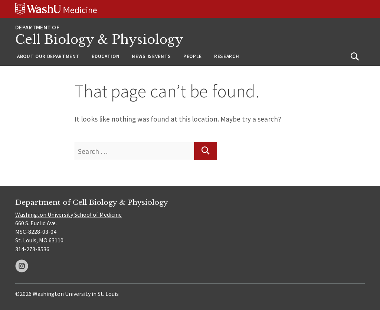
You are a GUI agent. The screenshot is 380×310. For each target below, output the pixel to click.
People (192, 56)
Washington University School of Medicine (68, 214)
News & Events (151, 56)
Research (226, 56)
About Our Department (48, 56)
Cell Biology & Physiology (99, 39)
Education (105, 56)
